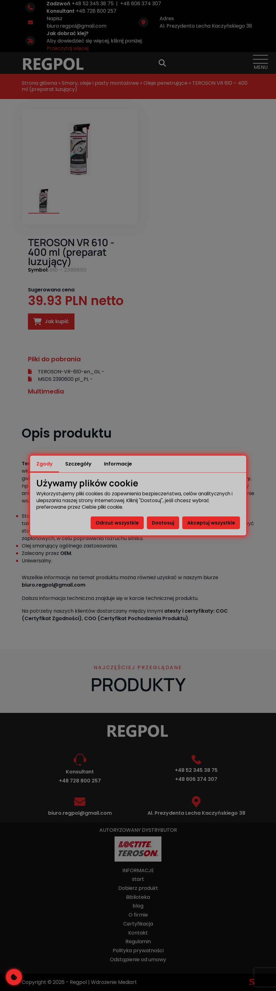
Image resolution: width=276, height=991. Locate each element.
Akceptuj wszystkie (211, 523)
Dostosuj (163, 523)
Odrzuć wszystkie (117, 523)
